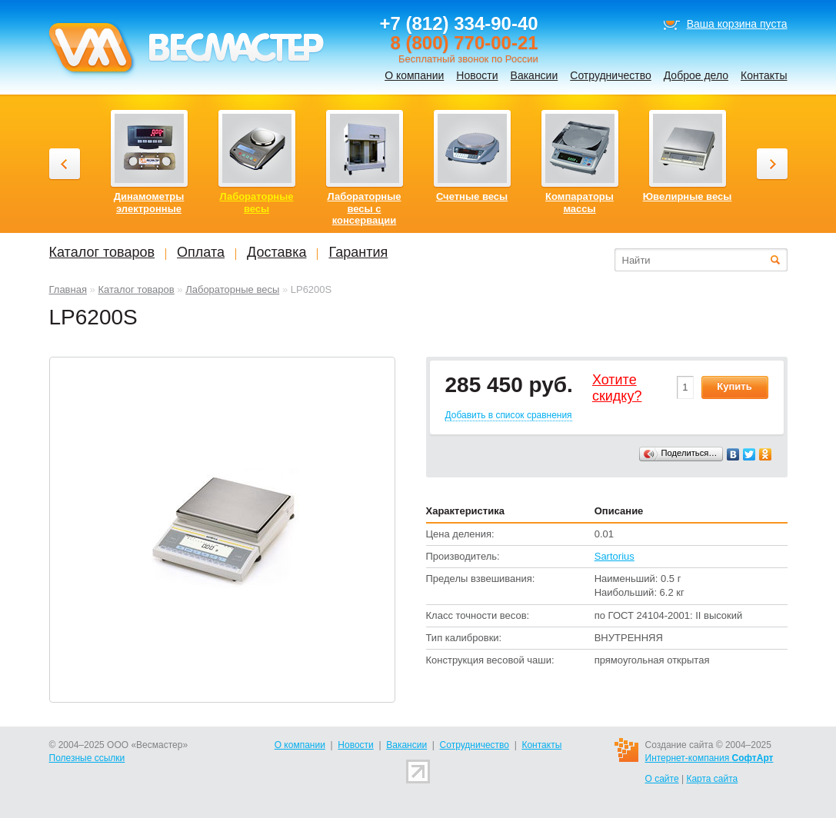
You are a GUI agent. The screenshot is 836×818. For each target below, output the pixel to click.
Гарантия (358, 252)
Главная (68, 289)
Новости (477, 75)
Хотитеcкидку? (617, 388)
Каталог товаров (136, 289)
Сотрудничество (610, 75)
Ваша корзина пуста (737, 24)
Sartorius (614, 556)
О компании (414, 75)
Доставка (276, 252)
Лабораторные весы (232, 289)
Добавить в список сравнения (508, 415)
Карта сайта (712, 778)
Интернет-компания (709, 758)
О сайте (662, 778)
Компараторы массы (579, 202)
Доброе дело (696, 75)
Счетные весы (472, 196)
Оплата (201, 252)
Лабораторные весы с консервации (364, 208)
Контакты (764, 75)
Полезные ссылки (87, 758)
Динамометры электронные (149, 202)
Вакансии (534, 75)
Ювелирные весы (687, 196)
